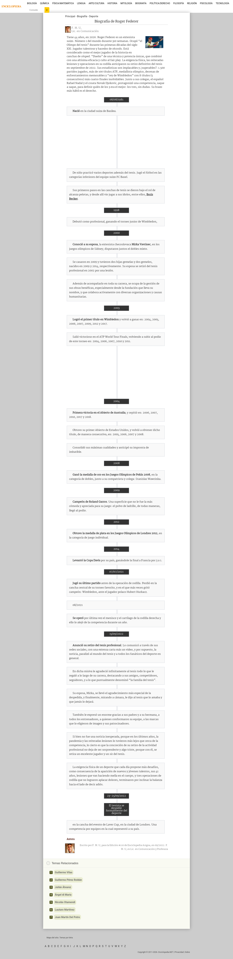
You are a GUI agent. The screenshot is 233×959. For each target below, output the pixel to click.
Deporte (93, 16)
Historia (112, 3)
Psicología (206, 3)
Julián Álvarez (63, 887)
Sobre (187, 952)
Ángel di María (63, 894)
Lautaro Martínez (64, 909)
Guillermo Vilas (63, 872)
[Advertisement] (116, 142)
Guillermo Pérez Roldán (68, 879)
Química (44, 3)
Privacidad (179, 952)
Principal (70, 16)
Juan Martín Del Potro (67, 917)
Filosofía (178, 3)
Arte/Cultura (96, 3)
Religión (192, 3)
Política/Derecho (160, 3)
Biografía (140, 3)
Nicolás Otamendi (65, 902)
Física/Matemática (63, 3)
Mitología (126, 3)
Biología (32, 3)
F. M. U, (76, 28)
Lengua (81, 3)
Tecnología (222, 3)
